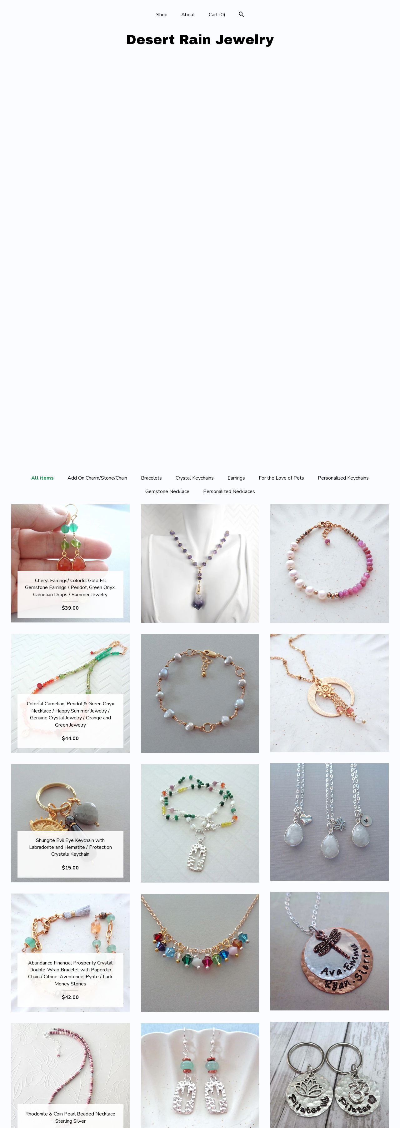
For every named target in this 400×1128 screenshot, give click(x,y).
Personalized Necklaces (229, 93)
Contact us (70, 1114)
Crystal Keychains (195, 79)
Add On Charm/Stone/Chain (97, 79)
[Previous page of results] (142, 1024)
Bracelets (151, 79)
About (188, 14)
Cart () (217, 14)
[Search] (241, 15)
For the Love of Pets (281, 79)
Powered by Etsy (330, 1104)
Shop (162, 14)
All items (42, 79)
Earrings (236, 79)
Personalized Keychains (343, 79)
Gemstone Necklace (167, 93)
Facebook (200, 1084)
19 (234, 1024)
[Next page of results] (258, 1024)
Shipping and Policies (70, 1104)
